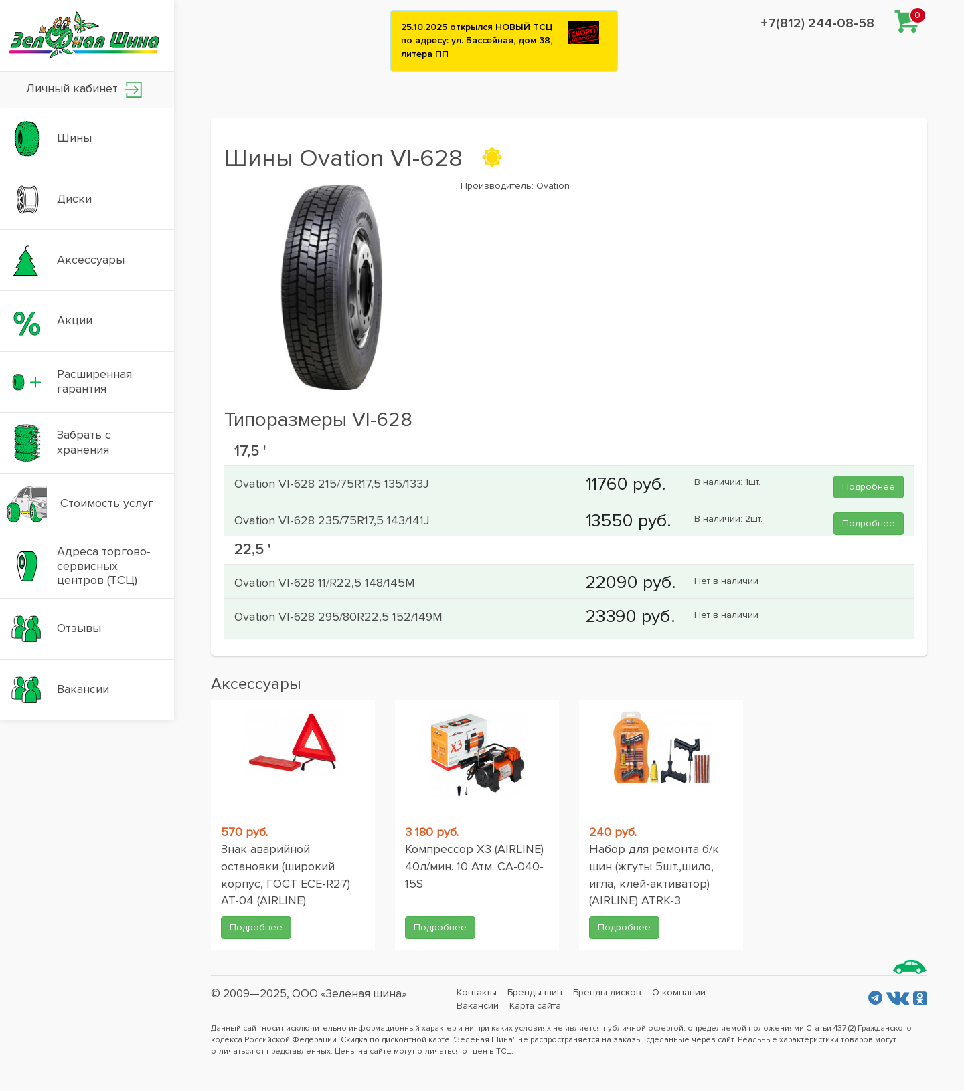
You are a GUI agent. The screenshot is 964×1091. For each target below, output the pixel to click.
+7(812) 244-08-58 (817, 23)
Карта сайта (535, 1005)
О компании (679, 992)
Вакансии (478, 1005)
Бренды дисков (607, 992)
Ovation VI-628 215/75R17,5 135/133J (331, 483)
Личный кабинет (84, 89)
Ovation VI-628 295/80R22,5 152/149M (338, 616)
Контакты (477, 992)
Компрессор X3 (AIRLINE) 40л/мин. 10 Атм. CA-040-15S (474, 865)
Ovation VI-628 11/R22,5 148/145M (324, 582)
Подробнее (868, 486)
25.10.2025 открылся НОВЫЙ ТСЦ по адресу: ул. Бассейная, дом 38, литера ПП (477, 40)
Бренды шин (534, 992)
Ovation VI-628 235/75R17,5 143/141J (332, 520)
